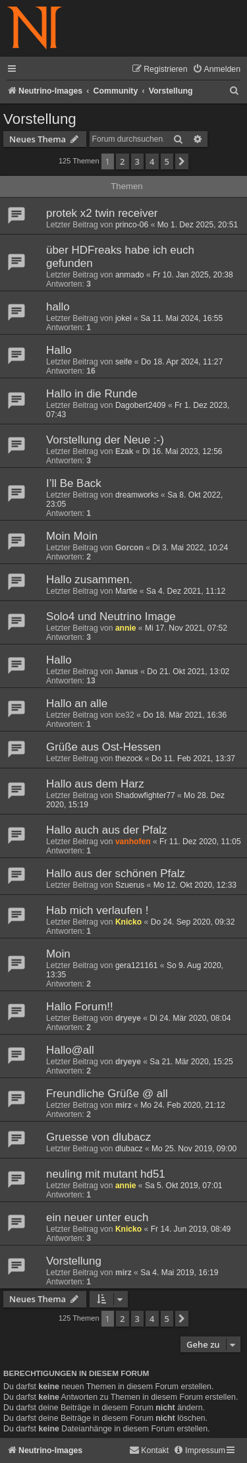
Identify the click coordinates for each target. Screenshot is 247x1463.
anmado (129, 274)
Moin (58, 954)
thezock (129, 758)
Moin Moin (71, 536)
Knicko (128, 922)
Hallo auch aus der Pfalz (106, 830)
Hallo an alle (76, 703)
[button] (181, 161)
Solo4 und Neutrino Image (111, 616)
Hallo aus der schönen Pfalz (115, 873)
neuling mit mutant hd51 (105, 1174)
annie (125, 628)
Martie (126, 591)
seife (123, 361)
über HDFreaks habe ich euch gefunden (120, 257)
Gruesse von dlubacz (98, 1137)
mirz (123, 1105)
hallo (58, 307)
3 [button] (137, 161)
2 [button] (122, 161)
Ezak (124, 451)
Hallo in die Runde (91, 393)
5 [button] (167, 161)
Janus (126, 671)
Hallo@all (70, 1050)
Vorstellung (39, 119)
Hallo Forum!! (79, 1006)
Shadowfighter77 (145, 795)
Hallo (59, 350)
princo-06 (131, 224)
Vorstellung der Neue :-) (105, 440)
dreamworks (137, 495)
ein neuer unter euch (97, 1217)
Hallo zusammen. (89, 579)
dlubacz (129, 1148)
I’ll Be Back (73, 483)
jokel (123, 318)
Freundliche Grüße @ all (107, 1093)
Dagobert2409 (140, 405)
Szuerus (129, 885)
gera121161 (136, 965)
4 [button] (152, 161)
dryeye (128, 1018)
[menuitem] (216, 69)
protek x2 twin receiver (101, 213)
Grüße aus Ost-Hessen (103, 747)
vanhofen (133, 841)
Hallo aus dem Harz (95, 784)
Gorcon (129, 547)
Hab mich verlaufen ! (97, 910)
